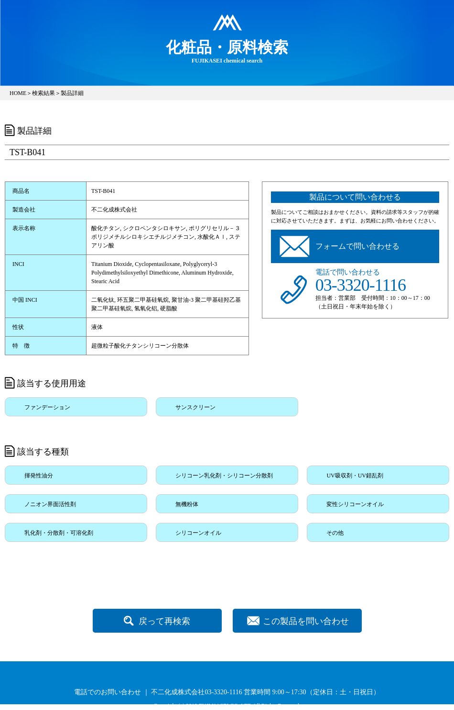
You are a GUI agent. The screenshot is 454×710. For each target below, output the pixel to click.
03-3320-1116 (360, 285)
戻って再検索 (164, 621)
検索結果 (43, 93)
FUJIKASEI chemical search (227, 51)
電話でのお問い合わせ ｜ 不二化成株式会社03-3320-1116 (158, 692)
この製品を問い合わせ (306, 621)
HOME (18, 93)
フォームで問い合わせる (357, 246)
